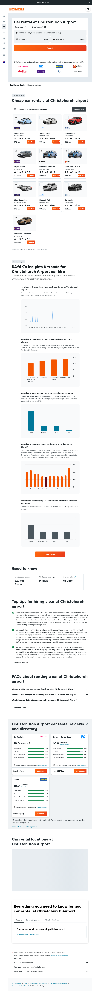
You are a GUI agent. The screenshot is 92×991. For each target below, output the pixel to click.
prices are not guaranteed (59, 955)
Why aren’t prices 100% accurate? (51, 971)
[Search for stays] (4, 21)
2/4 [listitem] (27, 205)
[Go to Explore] (4, 38)
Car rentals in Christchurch (20, 986)
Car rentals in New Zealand (38, 984)
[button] (89, 2)
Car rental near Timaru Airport (28, 934)
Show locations (42, 765)
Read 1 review (64, 744)
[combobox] (21, 27)
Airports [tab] (19, 920)
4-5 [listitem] (27, 138)
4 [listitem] (41, 138)
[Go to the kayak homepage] (16, 9)
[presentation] (87, 724)
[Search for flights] (4, 16)
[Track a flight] (4, 43)
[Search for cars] (4, 26)
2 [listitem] (15, 138)
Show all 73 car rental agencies (24, 827)
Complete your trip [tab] (33, 920)
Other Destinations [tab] (51, 920)
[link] (50, 554)
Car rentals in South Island (58, 984)
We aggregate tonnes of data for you (51, 966)
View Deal (31, 142)
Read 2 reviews (26, 787)
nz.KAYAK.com (16, 984)
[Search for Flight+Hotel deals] (4, 31)
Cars (25, 984)
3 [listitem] (46, 205)
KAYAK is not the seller (51, 962)
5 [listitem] (15, 172)
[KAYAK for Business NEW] (4, 48)
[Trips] (4, 55)
